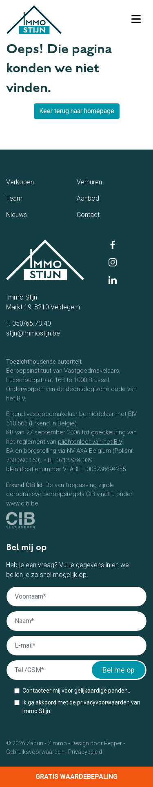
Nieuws (28, 214)
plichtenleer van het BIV (90, 441)
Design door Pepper (96, 743)
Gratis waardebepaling (76, 776)
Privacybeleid (85, 752)
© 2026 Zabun (24, 743)
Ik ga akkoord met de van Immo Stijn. (81, 706)
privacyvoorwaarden (103, 702)
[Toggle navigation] (135, 19)
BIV (20, 398)
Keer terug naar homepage (76, 111)
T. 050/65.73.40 (28, 323)
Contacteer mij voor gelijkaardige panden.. (76, 690)
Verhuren (104, 181)
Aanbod (101, 197)
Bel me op (118, 670)
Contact (101, 214)
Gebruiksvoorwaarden (35, 752)
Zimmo (57, 743)
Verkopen (35, 181)
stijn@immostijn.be (33, 333)
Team (24, 197)
